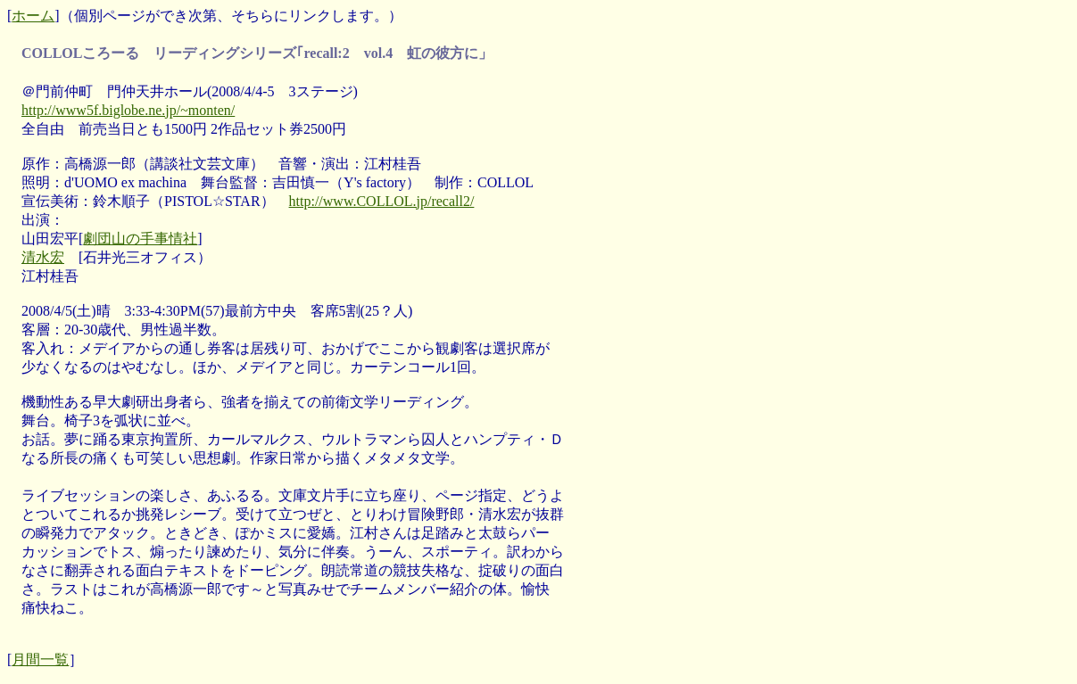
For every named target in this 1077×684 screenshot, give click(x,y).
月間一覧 (40, 659)
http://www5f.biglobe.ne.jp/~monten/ (128, 110)
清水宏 (42, 257)
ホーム (33, 15)
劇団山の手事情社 (140, 238)
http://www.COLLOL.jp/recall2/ (382, 201)
